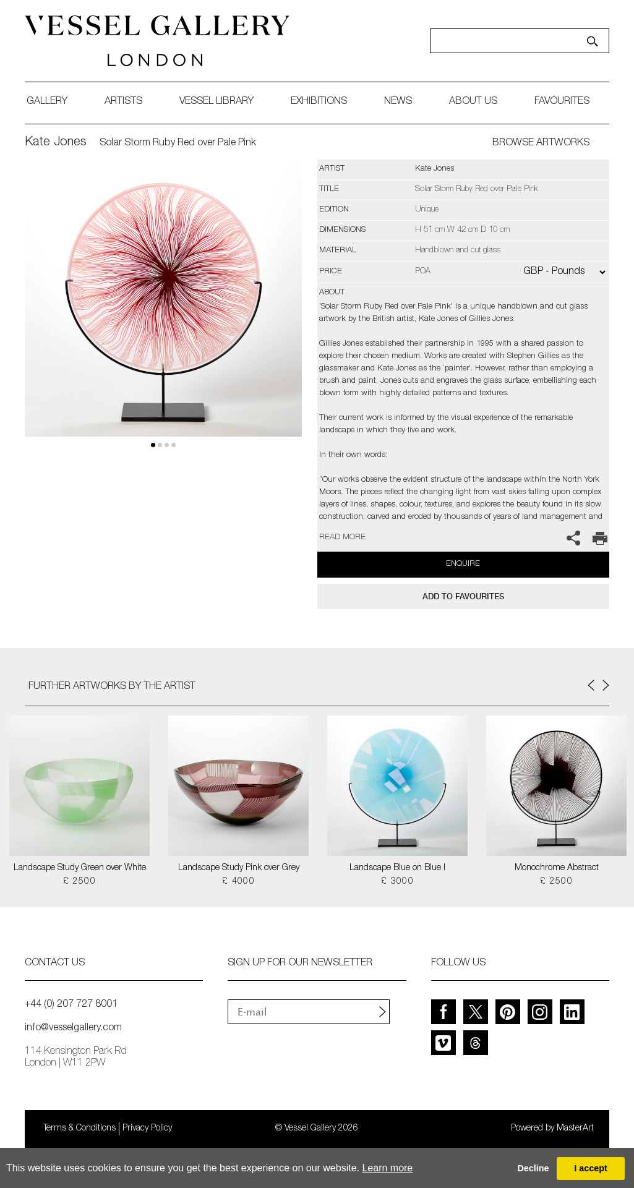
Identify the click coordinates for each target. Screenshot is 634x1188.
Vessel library (216, 102)
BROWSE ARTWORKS (540, 143)
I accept (590, 1168)
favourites (561, 102)
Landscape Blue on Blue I (397, 868)
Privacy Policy (147, 1128)
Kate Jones (56, 143)
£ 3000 (397, 882)
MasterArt (575, 1128)
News (398, 102)
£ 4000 (238, 882)
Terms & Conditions (79, 1128)
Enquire (463, 564)
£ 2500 (79, 882)
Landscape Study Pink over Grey (238, 868)
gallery (47, 102)
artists (123, 102)
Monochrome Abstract (557, 868)
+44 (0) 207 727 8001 (71, 1005)
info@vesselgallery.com (73, 1028)
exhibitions (319, 102)
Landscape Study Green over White (80, 868)
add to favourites (463, 596)
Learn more (387, 1168)
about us (473, 102)
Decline (533, 1168)
